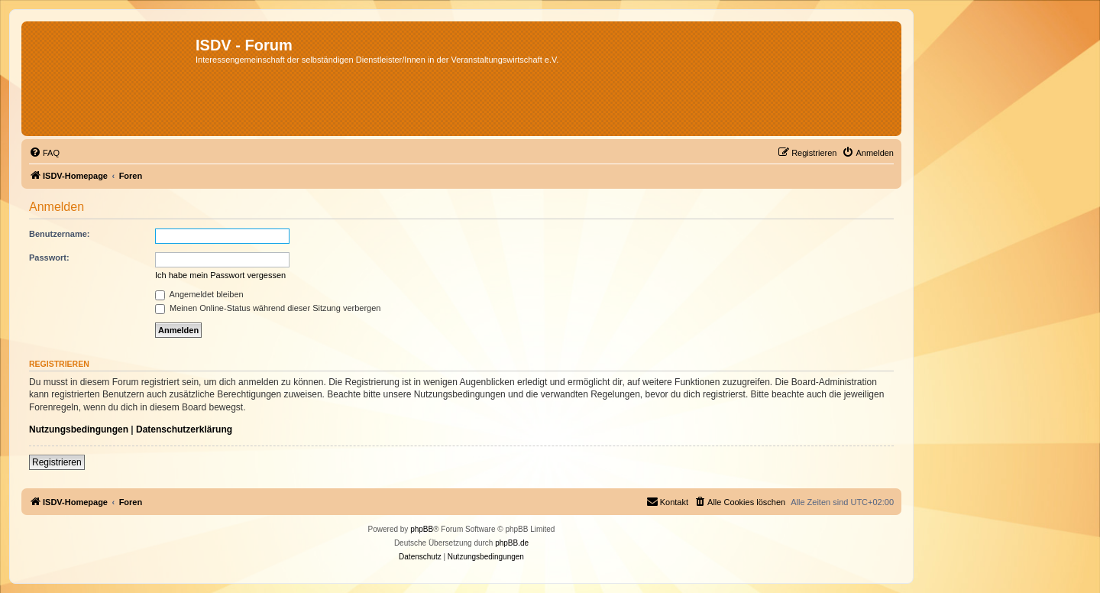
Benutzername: (59, 233)
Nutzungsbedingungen (78, 429)
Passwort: (49, 257)
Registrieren (57, 462)
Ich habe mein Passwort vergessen (220, 275)
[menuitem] (44, 153)
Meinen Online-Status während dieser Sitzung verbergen (267, 308)
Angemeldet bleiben (199, 294)
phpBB (421, 529)
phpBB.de (512, 543)
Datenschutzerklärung (184, 429)
